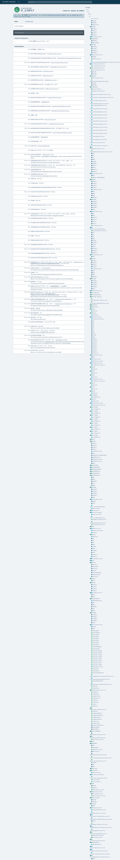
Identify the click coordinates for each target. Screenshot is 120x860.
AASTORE (94, 22)
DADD (93, 159)
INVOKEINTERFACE (96, 469)
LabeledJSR (95, 668)
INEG (93, 463)
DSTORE (94, 199)
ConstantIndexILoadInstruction (98, 124)
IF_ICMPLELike (96, 429)
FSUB (93, 288)
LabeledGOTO (95, 630)
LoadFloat (95, 700)
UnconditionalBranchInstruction (98, 850)
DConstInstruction (97, 173)
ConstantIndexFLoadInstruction (98, 118)
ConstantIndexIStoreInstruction (98, 127)
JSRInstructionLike (97, 530)
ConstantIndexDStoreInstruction (98, 114)
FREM (93, 274)
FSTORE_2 (94, 284)
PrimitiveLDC (96, 779)
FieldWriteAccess (97, 296)
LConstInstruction (97, 558)
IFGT (93, 375)
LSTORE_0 (94, 614)
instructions (29, 8)
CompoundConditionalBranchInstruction (100, 94)
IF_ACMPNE (95, 411)
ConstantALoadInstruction (99, 105)
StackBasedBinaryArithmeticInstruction (100, 827)
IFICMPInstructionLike (98, 381)
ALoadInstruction (97, 36)
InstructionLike (96, 514)
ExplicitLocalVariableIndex (97, 229)
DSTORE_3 (94, 207)
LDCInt (94, 570)
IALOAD (94, 335)
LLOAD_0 (94, 584)
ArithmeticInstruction (98, 63)
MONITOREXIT (95, 729)
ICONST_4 (94, 349)
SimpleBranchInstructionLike (98, 813)
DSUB (93, 209)
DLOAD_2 (94, 185)
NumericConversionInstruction (98, 761)
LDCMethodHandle (96, 572)
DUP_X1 (94, 221)
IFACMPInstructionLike (98, 365)
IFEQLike (94, 369)
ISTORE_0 (94, 489)
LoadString (95, 721)
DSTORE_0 (94, 201)
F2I (93, 234)
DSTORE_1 (94, 203)
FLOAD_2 (94, 264)
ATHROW (94, 56)
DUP (93, 213)
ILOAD (93, 441)
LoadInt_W (95, 706)
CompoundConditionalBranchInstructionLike (101, 97)
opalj (24, 8)
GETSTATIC (95, 307)
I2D (93, 325)
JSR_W (93, 534)
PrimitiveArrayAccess (98, 774)
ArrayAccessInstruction (98, 66)
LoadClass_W (95, 688)
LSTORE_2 (94, 618)
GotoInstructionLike (98, 319)
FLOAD (93, 258)
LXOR (93, 628)
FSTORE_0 (94, 280)
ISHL (93, 483)
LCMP (93, 552)
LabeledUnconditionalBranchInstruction (100, 684)
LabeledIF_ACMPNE (97, 652)
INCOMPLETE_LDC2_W (97, 459)
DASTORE (94, 163)
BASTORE (94, 74)
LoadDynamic (95, 694)
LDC (93, 560)
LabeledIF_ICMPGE (97, 656)
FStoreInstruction (97, 290)
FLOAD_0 (94, 260)
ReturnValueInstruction (98, 795)
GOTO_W (94, 313)
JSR (93, 526)
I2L (93, 329)
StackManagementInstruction (97, 830)
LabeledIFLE (95, 640)
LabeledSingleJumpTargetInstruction (100, 679)
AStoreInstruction (97, 54)
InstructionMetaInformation (97, 517)
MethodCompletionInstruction (98, 734)
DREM (93, 195)
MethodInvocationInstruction (98, 737)
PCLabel (94, 762)
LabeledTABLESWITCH (97, 681)
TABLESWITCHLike (96, 844)
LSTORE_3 (94, 620)
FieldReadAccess (96, 294)
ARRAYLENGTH (95, 42)
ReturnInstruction (97, 791)
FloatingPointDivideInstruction (98, 300)
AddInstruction (96, 58)
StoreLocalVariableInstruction (98, 833)
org (21, 8)
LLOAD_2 (94, 588)
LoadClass (95, 686)
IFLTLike (94, 389)
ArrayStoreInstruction (98, 70)
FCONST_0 (94, 248)
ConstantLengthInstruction (97, 136)
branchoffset (55, 286)
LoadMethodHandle (97, 713)
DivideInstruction (97, 225)
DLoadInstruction (97, 189)
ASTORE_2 (94, 50)
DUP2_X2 (94, 219)
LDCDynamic (95, 566)
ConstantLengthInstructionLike (98, 139)
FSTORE (94, 278)
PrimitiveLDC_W (96, 781)
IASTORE (94, 339)
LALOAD (94, 546)
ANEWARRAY (95, 38)
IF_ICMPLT (95, 431)
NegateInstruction (97, 749)
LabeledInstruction (97, 666)
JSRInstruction (96, 528)
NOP (93, 745)
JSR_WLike (95, 536)
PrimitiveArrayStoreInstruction (98, 778)
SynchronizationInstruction (97, 840)
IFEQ (93, 367)
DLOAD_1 (94, 183)
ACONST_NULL (95, 24)
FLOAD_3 (94, 266)
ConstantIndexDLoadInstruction (98, 111)
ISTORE (94, 487)
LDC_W (93, 578)
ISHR (93, 485)
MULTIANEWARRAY (96, 731)
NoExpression (96, 751)
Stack (93, 821)
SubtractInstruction (98, 835)
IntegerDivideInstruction (99, 519)
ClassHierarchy (78, 262)
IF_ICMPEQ (95, 415)
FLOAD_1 (94, 262)
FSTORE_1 (94, 282)
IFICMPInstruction (97, 379)
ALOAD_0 (94, 28)
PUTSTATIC (95, 770)
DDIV (93, 175)
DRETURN (94, 197)
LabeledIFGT (95, 638)
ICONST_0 (94, 341)
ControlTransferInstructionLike (98, 145)
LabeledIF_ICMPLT (97, 662)
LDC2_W (94, 562)
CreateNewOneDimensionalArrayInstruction (101, 151)
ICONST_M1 (95, 353)
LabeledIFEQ (95, 634)
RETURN (94, 785)
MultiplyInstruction (98, 739)
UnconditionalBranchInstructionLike (100, 854)
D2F (93, 153)
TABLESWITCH (95, 842)
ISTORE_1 (94, 491)
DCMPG (93, 165)
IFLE (93, 383)
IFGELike (94, 373)
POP (93, 764)
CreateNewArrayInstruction (97, 148)
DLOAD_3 (94, 187)
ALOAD (93, 26)
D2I (93, 155)
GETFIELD (94, 305)
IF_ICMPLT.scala (29, 21)
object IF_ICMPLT (77, 10)
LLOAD (93, 582)
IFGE (93, 371)
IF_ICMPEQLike (96, 417)
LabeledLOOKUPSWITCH (98, 672)
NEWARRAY (94, 743)
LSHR (93, 610)
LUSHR (93, 626)
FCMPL (93, 246)
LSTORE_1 (94, 616)
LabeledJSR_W (96, 670)
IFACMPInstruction (97, 363)
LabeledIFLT (95, 642)
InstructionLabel (97, 512)
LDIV (93, 580)
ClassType (47, 268)
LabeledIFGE (95, 636)
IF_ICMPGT (95, 423)
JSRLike (94, 532)
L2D (93, 538)
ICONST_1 (94, 343)
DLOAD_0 (94, 181)
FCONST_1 (94, 250)
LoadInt (94, 704)
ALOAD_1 (94, 30)
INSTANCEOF (95, 465)
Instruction (95, 510)
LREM (93, 604)
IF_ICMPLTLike (96, 433)
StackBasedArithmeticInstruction (99, 824)
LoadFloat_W (95, 702)
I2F (93, 327)
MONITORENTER (96, 727)
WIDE (93, 858)
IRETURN (94, 481)
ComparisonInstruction (98, 91)
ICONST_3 (94, 347)
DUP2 (93, 215)
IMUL (93, 453)
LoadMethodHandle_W (97, 715)
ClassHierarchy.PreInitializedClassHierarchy (45, 263)
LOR (93, 602)
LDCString (95, 576)
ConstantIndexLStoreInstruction (98, 133)
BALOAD (94, 72)
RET (93, 783)
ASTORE (94, 44)
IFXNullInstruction (97, 403)
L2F (93, 540)
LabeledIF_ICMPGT (97, 658)
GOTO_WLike (95, 315)
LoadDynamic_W (96, 698)
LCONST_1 (94, 556)
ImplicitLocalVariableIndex (97, 506)
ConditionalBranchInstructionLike (99, 103)
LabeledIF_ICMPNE (97, 664)
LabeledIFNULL (96, 648)
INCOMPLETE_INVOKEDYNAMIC (99, 455)
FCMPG (93, 244)
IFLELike (94, 385)
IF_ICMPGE (95, 419)
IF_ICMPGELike (96, 421)
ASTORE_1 (94, 48)
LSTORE (94, 612)
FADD (93, 238)
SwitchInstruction (97, 837)
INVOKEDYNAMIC (96, 467)
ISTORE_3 (94, 495)
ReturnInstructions (97, 793)
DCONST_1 (94, 171)
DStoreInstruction (97, 211)
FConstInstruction (97, 254)
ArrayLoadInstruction (98, 68)
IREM (93, 479)
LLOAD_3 (94, 590)
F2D (93, 232)
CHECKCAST (95, 87)
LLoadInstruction (97, 592)
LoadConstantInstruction (99, 690)
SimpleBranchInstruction (99, 809)
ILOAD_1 (94, 445)
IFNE (93, 391)
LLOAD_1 (94, 586)
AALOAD (94, 20)
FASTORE (94, 242)
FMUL (93, 270)
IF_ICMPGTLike (96, 425)
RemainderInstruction (98, 789)
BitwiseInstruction (97, 78)
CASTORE (94, 85)
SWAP (93, 805)
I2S (93, 331)
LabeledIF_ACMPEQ (97, 650)
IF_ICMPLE (95, 427)
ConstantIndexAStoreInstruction (98, 108)
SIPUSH (94, 803)
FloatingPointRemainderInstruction (99, 303)
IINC (93, 439)
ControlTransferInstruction (97, 142)
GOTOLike (94, 311)
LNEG (93, 596)
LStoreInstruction (97, 624)
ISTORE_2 (94, 493)
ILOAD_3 (94, 449)
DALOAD (94, 161)
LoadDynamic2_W (96, 696)
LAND (93, 548)
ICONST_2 (94, 345)
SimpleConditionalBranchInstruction (100, 816)
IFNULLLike (95, 401)
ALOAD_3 (94, 34)
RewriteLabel (96, 797)
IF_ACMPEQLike (96, 409)
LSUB (93, 622)
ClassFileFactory (97, 89)
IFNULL (94, 399)
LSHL (93, 608)
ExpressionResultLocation (99, 230)
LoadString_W (96, 723)
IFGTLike (94, 377)
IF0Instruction (96, 359)
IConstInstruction (97, 355)
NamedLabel (95, 747)
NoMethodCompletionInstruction (98, 754)
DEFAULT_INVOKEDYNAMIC (98, 177)
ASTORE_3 (94, 52)
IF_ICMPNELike (96, 437)
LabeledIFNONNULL (97, 646)
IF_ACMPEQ (95, 407)
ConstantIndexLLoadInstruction (98, 130)
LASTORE (94, 550)
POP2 (93, 766)
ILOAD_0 (94, 443)
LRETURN (94, 606)
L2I (93, 542)
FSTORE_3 (94, 286)
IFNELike (94, 393)
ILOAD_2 (94, 447)
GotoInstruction (96, 317)
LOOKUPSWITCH (96, 598)
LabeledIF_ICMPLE (97, 660)
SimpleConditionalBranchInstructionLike (101, 819)
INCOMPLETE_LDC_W (97, 461)
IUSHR (93, 501)
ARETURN (94, 40)
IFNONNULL (95, 395)
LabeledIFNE (95, 644)
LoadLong (94, 711)
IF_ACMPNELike (96, 413)
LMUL (93, 594)
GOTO (93, 309)
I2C (93, 323)
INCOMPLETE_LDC (96, 457)
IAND (93, 337)
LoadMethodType (96, 717)
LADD (93, 544)
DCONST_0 (94, 169)
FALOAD (94, 240)
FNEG (93, 272)
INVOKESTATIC (96, 473)
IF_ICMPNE (95, 435)
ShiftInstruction (97, 807)
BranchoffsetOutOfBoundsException (99, 81)
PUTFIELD (94, 768)
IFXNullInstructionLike (98, 405)
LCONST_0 (94, 554)
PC (54, 160)
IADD (93, 333)
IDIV (93, 357)
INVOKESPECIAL (96, 471)
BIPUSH (94, 76)
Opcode (38, 308)
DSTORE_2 (94, 205)
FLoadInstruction (97, 268)
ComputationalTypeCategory (63, 299)
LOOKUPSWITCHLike (97, 600)
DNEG (93, 193)
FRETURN (94, 276)
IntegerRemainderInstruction (98, 522)
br (25, 8)
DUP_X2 (94, 223)
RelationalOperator (44, 145)
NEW (93, 741)
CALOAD (94, 83)
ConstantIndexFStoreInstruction (98, 121)
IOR (93, 477)
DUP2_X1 (94, 217)
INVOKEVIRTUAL (96, 475)
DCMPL (93, 167)
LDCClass (94, 564)
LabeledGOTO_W (96, 632)
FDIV (93, 256)
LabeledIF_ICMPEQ (97, 654)
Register (94, 787)
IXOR (93, 503)
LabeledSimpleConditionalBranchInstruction (102, 676)
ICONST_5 (94, 351)
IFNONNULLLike (96, 397)
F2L (93, 236)
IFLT (93, 387)
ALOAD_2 (94, 32)
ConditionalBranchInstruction (98, 100)
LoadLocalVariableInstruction (98, 709)
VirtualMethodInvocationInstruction (100, 857)
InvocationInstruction (98, 524)
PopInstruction (96, 772)
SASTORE (94, 801)
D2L (93, 157)
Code (67, 160)
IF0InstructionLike (97, 361)
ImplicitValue (96, 508)
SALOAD (94, 799)
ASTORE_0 (94, 46)
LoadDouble (95, 692)
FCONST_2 (94, 252)
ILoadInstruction (97, 451)
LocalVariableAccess (98, 725)
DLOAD (93, 179)
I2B (93, 321)
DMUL (93, 191)
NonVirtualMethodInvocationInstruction (100, 757)
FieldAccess (95, 292)
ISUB (93, 497)
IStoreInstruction (97, 499)
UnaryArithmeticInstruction (97, 847)
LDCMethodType (96, 574)
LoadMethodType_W (97, 719)
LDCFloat (94, 568)
